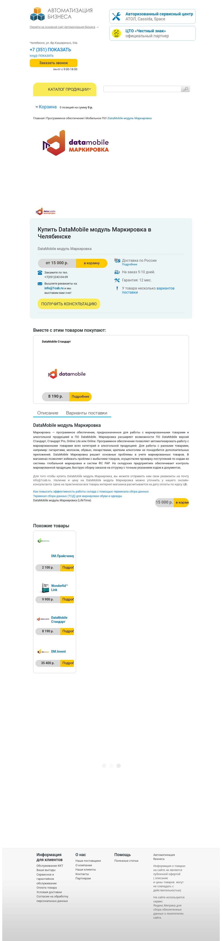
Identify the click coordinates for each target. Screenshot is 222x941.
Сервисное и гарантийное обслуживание (47, 879)
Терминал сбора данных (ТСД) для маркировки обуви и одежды (77, 496)
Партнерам (83, 878)
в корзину (91, 263)
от (57, 262)
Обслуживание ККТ (50, 865)
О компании (84, 865)
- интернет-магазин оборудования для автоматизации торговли (66, 16)
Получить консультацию (69, 303)
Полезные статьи (126, 860)
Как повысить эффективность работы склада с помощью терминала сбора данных (91, 491)
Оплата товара (47, 887)
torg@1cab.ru (38, 55)
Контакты (82, 874)
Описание (47, 413)
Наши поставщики (88, 860)
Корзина (48, 107)
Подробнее (129, 264)
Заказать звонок (53, 63)
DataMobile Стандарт (56, 341)
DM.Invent (58, 651)
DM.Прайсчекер (63, 556)
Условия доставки (49, 892)
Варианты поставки (86, 413)
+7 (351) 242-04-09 (49, 49)
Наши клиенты (86, 869)
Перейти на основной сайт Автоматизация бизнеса (62, 27)
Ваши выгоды (46, 870)
